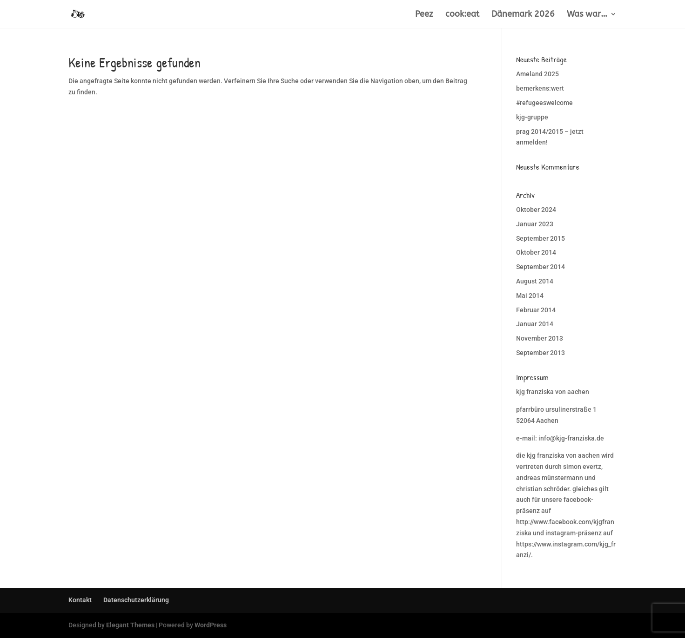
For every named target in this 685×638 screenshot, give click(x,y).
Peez (424, 15)
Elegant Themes (130, 625)
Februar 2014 (536, 310)
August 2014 (534, 281)
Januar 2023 (534, 224)
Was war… (587, 15)
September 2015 (540, 238)
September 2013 (540, 352)
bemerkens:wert (540, 88)
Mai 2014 (530, 295)
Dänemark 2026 (523, 15)
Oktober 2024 (536, 209)
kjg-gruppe (532, 117)
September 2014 (540, 266)
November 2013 (539, 338)
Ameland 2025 (537, 74)
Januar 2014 (534, 324)
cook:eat (462, 15)
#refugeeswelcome (544, 102)
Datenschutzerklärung (136, 600)
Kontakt (80, 600)
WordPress (211, 625)
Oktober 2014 (536, 252)
